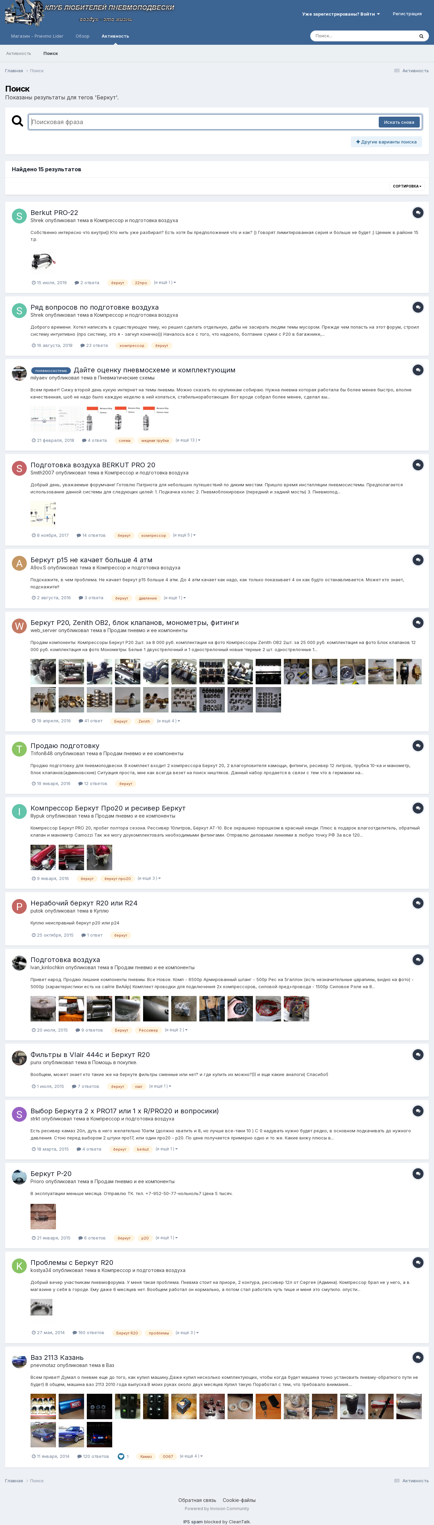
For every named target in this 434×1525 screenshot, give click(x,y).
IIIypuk (38, 816)
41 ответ (90, 720)
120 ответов (93, 1456)
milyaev (39, 377)
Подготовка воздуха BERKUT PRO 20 (93, 465)
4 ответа (94, 440)
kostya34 (41, 1270)
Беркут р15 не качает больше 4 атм (92, 560)
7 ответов (85, 1086)
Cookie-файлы (239, 1500)
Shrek (37, 220)
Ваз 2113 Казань (57, 1357)
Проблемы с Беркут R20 (72, 1262)
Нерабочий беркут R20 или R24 (84, 903)
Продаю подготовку (65, 746)
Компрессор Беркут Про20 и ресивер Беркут (108, 808)
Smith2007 (42, 472)
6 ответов (92, 1237)
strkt (35, 1118)
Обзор (83, 36)
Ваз (110, 1365)
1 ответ (91, 935)
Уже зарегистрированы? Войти (341, 14)
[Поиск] (349, 36)
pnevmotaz (43, 1365)
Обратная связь (197, 1500)
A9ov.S (38, 567)
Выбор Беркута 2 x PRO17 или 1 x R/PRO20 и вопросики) (125, 1111)
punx (36, 1062)
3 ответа (91, 597)
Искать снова (399, 122)
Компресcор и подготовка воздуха (136, 220)
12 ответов (92, 783)
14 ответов (91, 535)
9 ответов (89, 1030)
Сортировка (407, 186)
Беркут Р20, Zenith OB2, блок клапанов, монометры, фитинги (135, 623)
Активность (115, 39)
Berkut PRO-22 (54, 213)
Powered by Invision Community (217, 1508)
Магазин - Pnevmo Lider (37, 36)
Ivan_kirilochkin (47, 967)
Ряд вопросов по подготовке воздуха (95, 307)
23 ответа (94, 345)
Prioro (37, 1181)
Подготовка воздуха (65, 960)
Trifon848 (42, 753)
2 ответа (87, 282)
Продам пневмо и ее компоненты (147, 630)
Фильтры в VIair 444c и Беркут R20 (90, 1055)
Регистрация (407, 13)
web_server (44, 630)
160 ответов (88, 1332)
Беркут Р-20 (51, 1174)
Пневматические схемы (126, 377)
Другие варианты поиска (386, 141)
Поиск (50, 53)
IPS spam (193, 1521)
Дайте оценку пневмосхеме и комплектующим (155, 370)
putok (37, 911)
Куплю (101, 911)
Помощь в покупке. (114, 1062)
